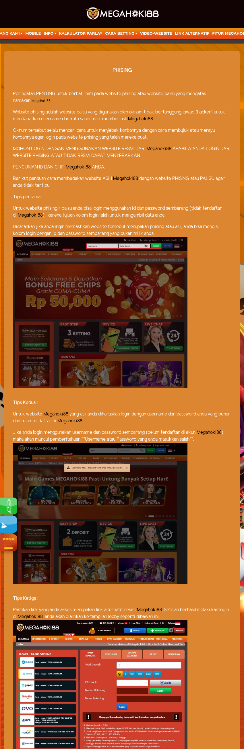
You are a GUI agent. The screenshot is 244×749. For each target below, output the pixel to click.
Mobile (33, 33)
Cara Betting (119, 33)
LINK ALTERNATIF (192, 33)
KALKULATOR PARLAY (80, 33)
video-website (156, 33)
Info (48, 33)
